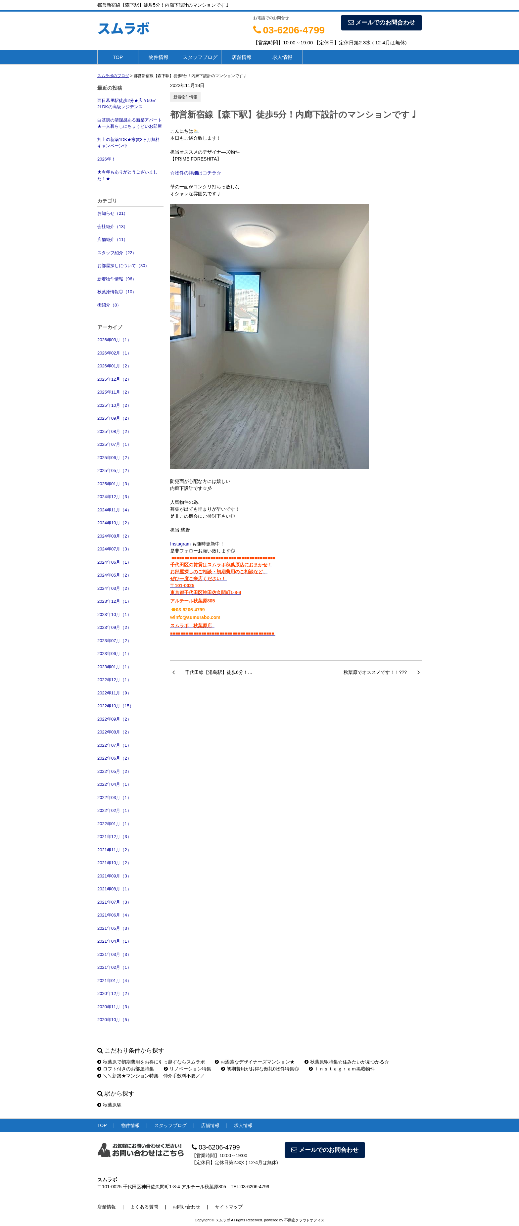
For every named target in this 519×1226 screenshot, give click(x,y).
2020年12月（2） (114, 993)
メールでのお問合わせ (381, 22)
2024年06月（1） (114, 562)
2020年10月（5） (114, 1019)
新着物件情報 (185, 97)
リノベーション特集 (187, 1068)
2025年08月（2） (114, 431)
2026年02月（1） (114, 353)
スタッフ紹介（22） (116, 252)
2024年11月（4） (114, 509)
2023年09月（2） (114, 627)
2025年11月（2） (114, 392)
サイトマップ (229, 1206)
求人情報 (282, 57)
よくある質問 (144, 1206)
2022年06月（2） (114, 758)
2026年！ (106, 159)
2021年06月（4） (114, 915)
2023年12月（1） (114, 601)
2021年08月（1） (114, 888)
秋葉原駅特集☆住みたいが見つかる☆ (347, 1061)
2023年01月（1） (114, 666)
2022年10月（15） (115, 705)
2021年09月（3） (114, 875)
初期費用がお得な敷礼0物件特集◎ (260, 1068)
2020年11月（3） (114, 1006)
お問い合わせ (186, 1206)
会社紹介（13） (112, 226)
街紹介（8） (109, 305)
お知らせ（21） (112, 213)
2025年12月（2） (114, 379)
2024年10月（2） (114, 522)
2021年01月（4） (114, 980)
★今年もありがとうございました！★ (127, 175)
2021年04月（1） (114, 941)
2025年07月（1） (114, 444)
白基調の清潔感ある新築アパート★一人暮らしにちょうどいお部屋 (129, 123)
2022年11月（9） (114, 692)
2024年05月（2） (114, 575)
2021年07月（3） (114, 902)
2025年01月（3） (114, 483)
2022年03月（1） (114, 797)
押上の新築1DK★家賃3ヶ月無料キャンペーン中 (128, 143)
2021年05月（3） (114, 928)
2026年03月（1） (114, 339)
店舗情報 (242, 57)
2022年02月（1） (114, 810)
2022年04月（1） (114, 784)
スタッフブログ (200, 57)
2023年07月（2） (114, 640)
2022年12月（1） (114, 679)
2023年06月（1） (114, 653)
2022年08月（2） (114, 732)
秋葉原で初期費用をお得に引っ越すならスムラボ (151, 1061)
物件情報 (158, 57)
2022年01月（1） (114, 823)
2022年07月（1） (114, 745)
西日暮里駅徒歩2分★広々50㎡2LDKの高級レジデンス (126, 104)
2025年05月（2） (114, 470)
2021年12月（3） (114, 836)
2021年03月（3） (114, 954)
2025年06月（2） (114, 457)
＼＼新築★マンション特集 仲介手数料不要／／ (151, 1075)
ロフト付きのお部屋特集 (125, 1068)
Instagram (180, 543)
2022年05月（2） (114, 771)
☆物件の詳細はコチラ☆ (195, 172)
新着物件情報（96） (116, 278)
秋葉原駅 (109, 1105)
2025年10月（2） (114, 405)
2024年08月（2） (114, 536)
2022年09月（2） (114, 719)
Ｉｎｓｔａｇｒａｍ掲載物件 (342, 1068)
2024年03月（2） (114, 588)
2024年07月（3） (114, 548)
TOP (118, 57)
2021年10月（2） (114, 862)
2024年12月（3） (114, 496)
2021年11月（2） (114, 849)
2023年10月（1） (114, 614)
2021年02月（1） (114, 967)
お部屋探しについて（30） (123, 265)
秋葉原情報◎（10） (116, 291)
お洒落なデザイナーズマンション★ (255, 1061)
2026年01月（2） (114, 365)
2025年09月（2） (114, 418)
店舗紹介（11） (112, 239)
